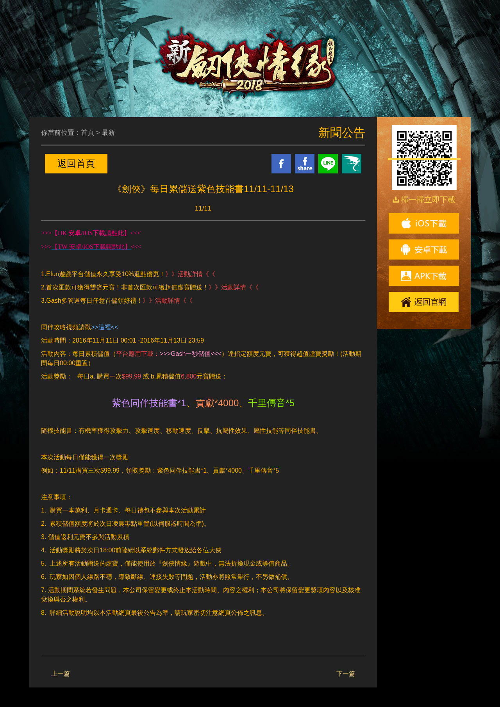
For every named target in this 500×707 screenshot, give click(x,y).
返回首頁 (76, 163)
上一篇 (60, 673)
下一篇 (345, 673)
